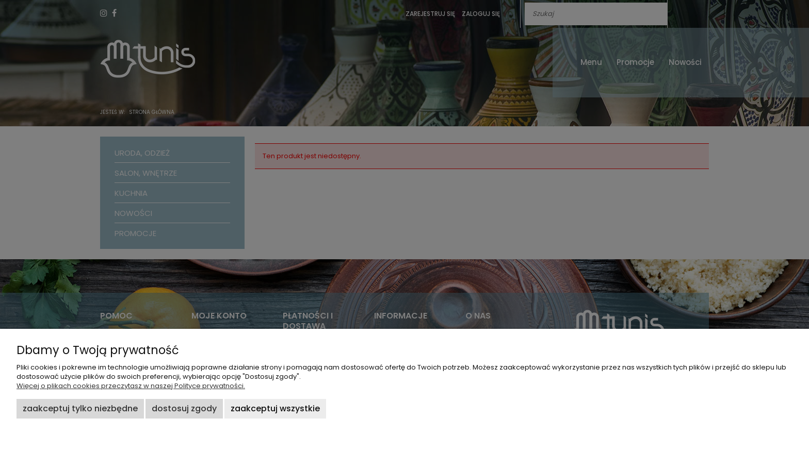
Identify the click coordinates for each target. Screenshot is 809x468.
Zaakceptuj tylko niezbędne (80, 408)
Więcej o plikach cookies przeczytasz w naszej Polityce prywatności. (131, 386)
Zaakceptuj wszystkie (275, 408)
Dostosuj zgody (184, 408)
